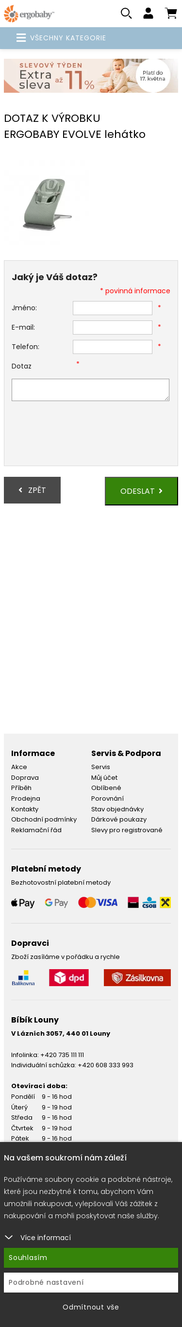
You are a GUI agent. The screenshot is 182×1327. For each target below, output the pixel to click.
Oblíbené (106, 787)
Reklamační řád (36, 830)
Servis (100, 767)
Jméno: (24, 308)
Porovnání (107, 798)
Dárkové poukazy (119, 819)
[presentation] (85, 435)
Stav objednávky (117, 809)
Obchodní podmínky (44, 819)
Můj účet (104, 777)
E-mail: (23, 327)
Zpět (32, 490)
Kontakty (24, 809)
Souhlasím (28, 1257)
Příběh (21, 787)
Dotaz (22, 366)
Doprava (25, 777)
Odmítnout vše (91, 1307)
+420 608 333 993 (105, 1065)
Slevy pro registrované (127, 830)
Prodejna (25, 798)
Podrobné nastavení (46, 1282)
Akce (19, 767)
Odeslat (141, 491)
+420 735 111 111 (62, 1054)
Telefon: (25, 347)
